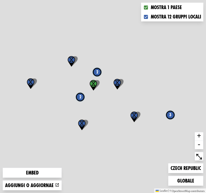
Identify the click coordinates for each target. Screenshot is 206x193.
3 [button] (170, 114)
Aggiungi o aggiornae (32, 185)
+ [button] (199, 136)
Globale (186, 180)
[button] (30, 83)
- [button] (199, 145)
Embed (32, 173)
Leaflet (162, 190)
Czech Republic (185, 167)
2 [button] (97, 72)
